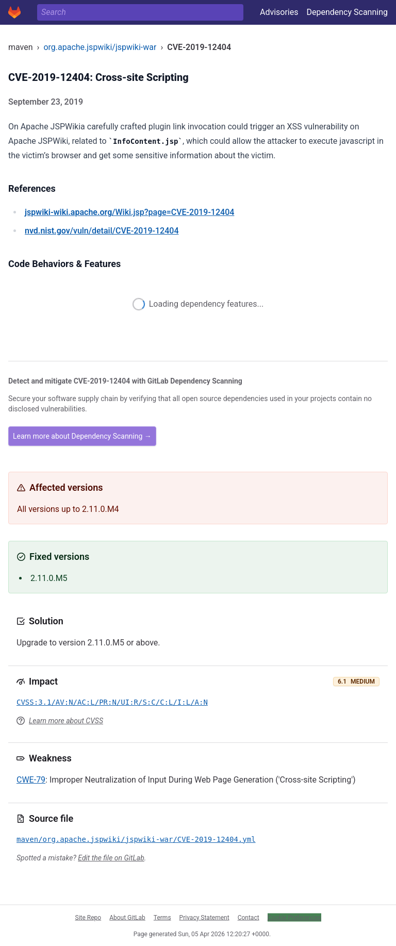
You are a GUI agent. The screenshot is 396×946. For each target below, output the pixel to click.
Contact (248, 917)
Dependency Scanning (347, 12)
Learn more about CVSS (66, 721)
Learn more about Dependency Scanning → (82, 436)
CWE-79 (30, 780)
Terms (162, 917)
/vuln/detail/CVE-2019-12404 (101, 231)
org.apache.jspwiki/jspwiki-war (99, 47)
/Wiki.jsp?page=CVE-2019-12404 (129, 212)
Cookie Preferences (294, 917)
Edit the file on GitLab (111, 858)
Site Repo (88, 917)
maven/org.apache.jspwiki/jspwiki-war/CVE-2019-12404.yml (136, 839)
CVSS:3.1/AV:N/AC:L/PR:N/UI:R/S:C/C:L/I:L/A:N (112, 702)
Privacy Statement (204, 917)
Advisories (279, 12)
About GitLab (127, 917)
